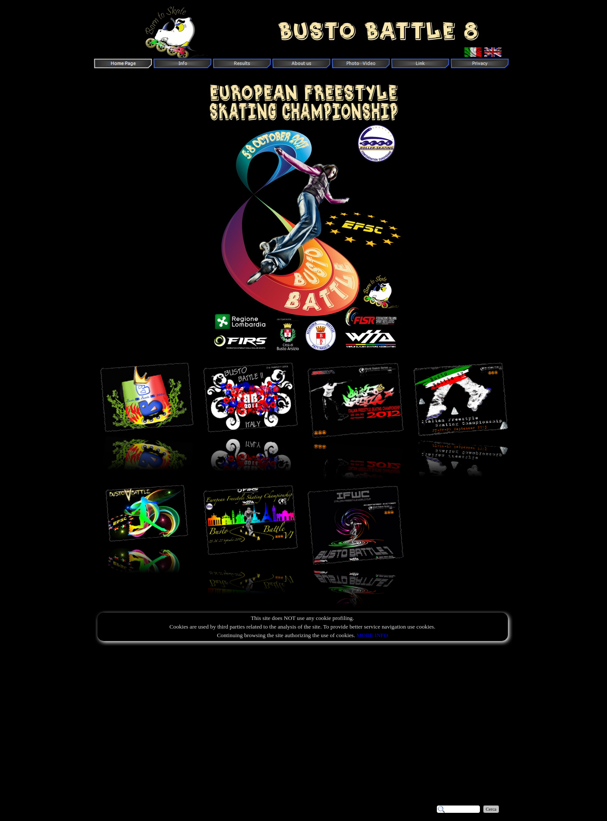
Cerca (491, 809)
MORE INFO (372, 635)
